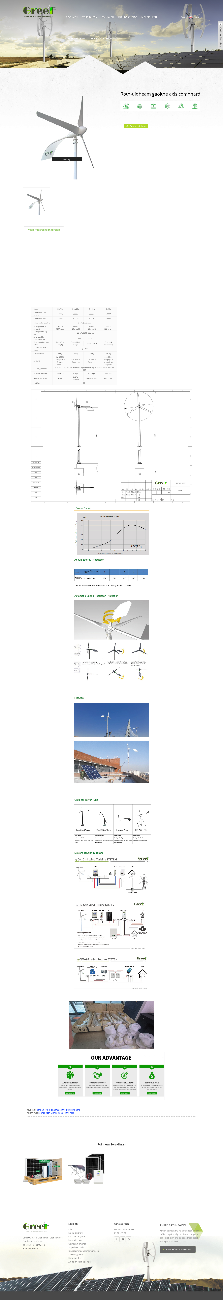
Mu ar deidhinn (75, 38)
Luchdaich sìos (127, 17)
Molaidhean (149, 17)
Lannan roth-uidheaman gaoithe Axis (56, 1112)
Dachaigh (72, 17)
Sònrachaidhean (138, 126)
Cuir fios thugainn (102, 38)
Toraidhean (89, 17)
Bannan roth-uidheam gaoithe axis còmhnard (58, 1109)
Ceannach (107, 17)
